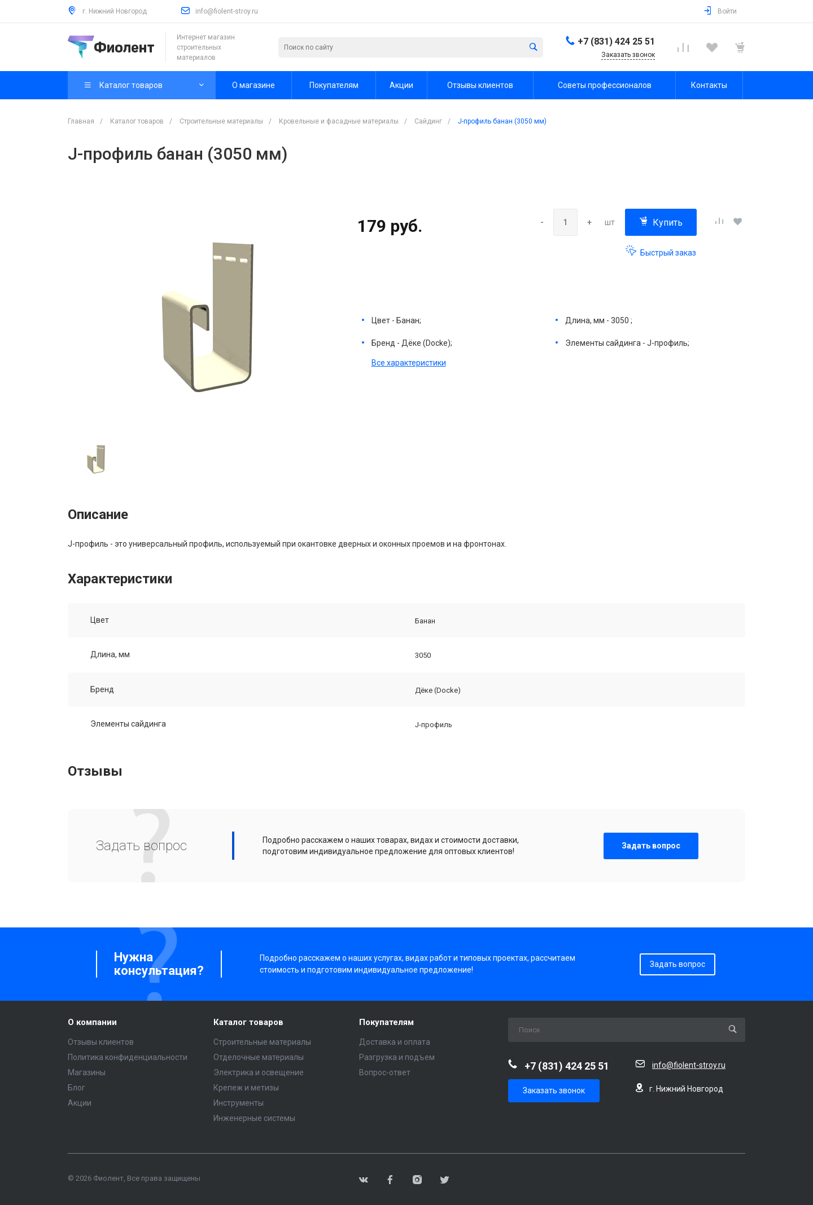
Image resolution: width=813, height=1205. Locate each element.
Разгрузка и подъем (397, 1057)
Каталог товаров (248, 1022)
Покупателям (386, 1022)
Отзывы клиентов (101, 1041)
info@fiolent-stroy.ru (226, 11)
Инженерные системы (254, 1118)
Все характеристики (408, 362)
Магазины (87, 1072)
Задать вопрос (651, 845)
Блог (76, 1087)
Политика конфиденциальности (127, 1057)
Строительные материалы (262, 1041)
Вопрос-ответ (384, 1072)
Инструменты (238, 1102)
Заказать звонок (554, 1090)
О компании (92, 1022)
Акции (79, 1102)
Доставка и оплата (394, 1041)
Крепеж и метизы (246, 1087)
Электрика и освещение (258, 1072)
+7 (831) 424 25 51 (616, 41)
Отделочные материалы (258, 1057)
